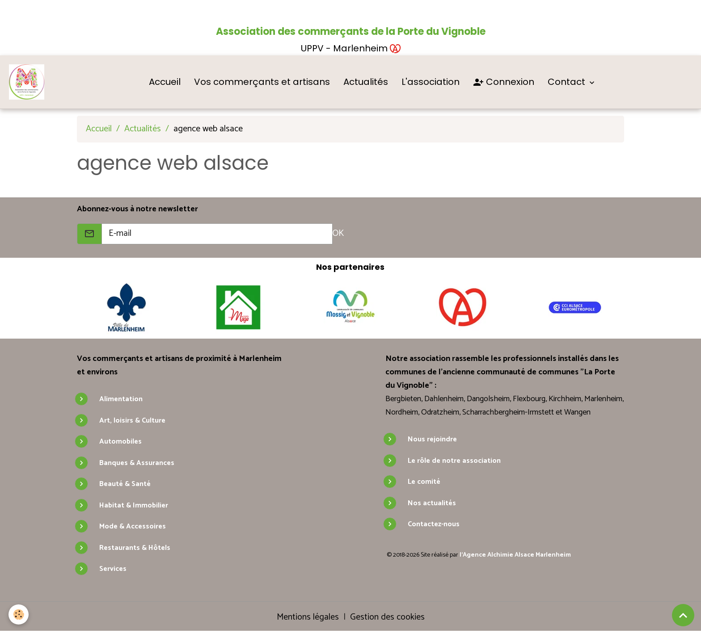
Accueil (165, 81)
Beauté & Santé (125, 484)
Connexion (504, 82)
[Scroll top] (683, 615)
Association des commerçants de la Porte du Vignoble (351, 31)
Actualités (366, 81)
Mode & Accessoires (132, 527)
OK (338, 233)
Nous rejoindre (432, 440)
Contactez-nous (434, 525)
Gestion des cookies (387, 617)
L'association (431, 81)
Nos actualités (432, 503)
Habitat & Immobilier (133, 505)
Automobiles (120, 442)
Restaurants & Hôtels (134, 548)
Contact (568, 81)
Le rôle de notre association (454, 461)
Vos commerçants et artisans (262, 81)
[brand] (29, 82)
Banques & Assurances (136, 463)
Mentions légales (308, 617)
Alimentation (121, 400)
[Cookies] (19, 614)
